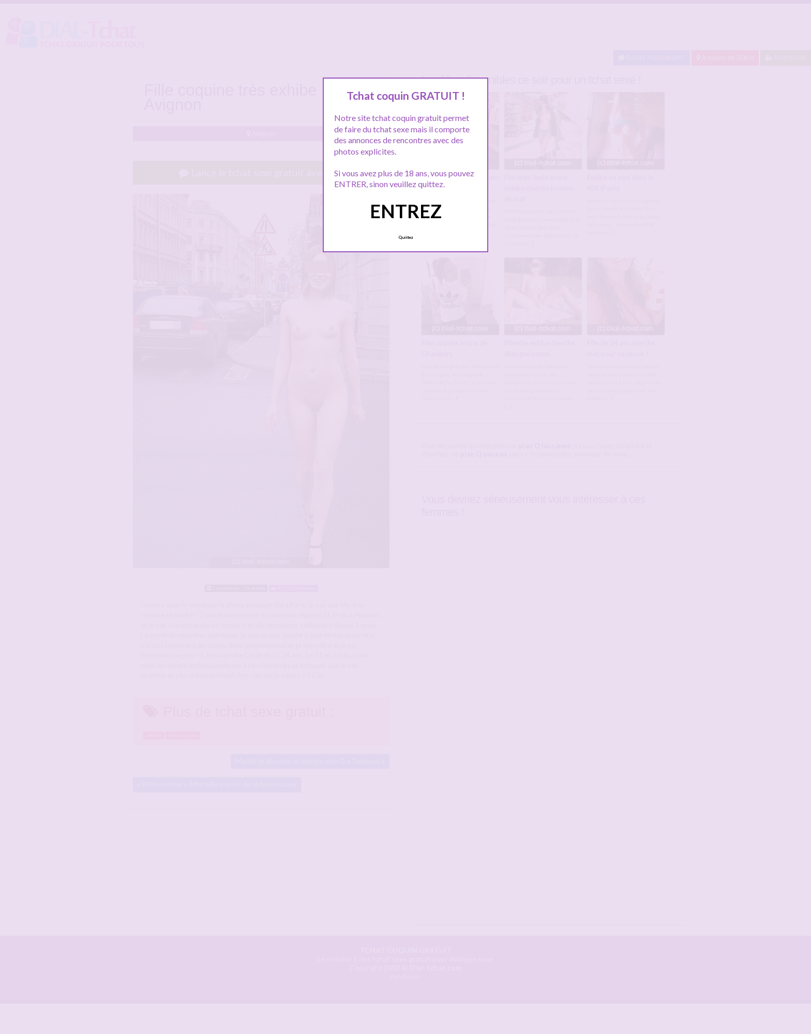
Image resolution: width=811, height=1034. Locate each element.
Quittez (405, 237)
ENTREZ (406, 211)
